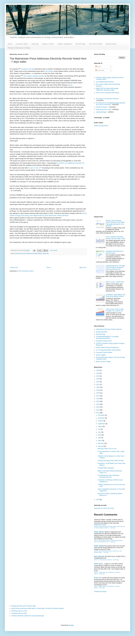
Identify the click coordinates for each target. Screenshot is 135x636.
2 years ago (116, 559)
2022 (98, 382)
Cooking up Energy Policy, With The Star (111, 460)
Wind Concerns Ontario (103, 361)
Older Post (82, 267)
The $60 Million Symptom (106, 468)
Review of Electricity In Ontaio (19, 48)
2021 (98, 384)
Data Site (35, 44)
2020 (98, 387)
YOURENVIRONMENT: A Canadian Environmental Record (107, 337)
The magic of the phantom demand (107, 99)
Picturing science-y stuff (103, 109)
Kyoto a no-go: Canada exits (115, 282)
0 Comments (53, 250)
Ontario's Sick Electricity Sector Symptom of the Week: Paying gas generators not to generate (115, 223)
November (101, 418)
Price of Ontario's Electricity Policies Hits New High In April (115, 237)
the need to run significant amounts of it (70, 163)
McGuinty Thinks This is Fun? (107, 449)
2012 (98, 410)
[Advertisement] (109, 197)
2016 (98, 398)
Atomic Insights (101, 355)
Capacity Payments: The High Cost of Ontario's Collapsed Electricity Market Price (115, 267)
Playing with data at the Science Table (23, 606)
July (99, 429)
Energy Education (101, 332)
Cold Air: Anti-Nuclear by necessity (103, 559)
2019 (98, 390)
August (100, 426)
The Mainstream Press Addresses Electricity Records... (108, 476)
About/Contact (111, 44)
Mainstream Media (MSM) (34, 253)
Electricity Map (100, 334)
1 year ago (112, 527)
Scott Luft (97, 564)
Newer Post (14, 267)
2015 (98, 401)
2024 (98, 376)
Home (10, 44)
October (101, 421)
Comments (99, 70)
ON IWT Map (80, 44)
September (101, 424)
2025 (98, 373)
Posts (98, 67)
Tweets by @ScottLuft (101, 126)
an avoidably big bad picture (105, 82)
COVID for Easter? (102, 107)
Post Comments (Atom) (26, 271)
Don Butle (48, 71)
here (70, 85)
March (100, 440)
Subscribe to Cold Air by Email (103, 508)
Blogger (71, 625)
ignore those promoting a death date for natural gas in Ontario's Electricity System (37, 608)
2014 (98, 404)
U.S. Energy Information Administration (108, 350)
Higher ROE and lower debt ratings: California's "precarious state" (107, 89)
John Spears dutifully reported (33, 76)
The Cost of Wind (95, 44)
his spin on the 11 (35, 168)
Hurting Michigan (101, 112)
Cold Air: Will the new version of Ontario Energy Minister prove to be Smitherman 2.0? (108, 541)
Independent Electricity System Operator (109, 329)
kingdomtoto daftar (100, 525)
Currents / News (22, 44)
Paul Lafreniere (99, 556)
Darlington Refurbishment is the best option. (115, 252)
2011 (98, 413)
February (101, 443)
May (99, 435)
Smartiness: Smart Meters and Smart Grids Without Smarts (115, 295)
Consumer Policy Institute (104, 352)
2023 (98, 379)
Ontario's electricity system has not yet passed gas (27, 616)
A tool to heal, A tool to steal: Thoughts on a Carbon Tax (115, 310)
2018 (98, 393)
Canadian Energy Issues (104, 341)
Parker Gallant (99, 532)
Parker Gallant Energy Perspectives (107, 347)
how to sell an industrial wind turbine (107, 92)
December (101, 415)
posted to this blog (28, 69)
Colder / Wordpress (64, 44)
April (99, 438)
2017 (98, 396)
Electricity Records (20, 253)
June (99, 432)
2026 (98, 370)
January (101, 446)
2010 (98, 499)
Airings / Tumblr (48, 44)
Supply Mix (45, 253)
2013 (98, 407)
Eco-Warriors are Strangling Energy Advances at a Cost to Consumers (110, 103)
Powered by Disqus (100, 591)
